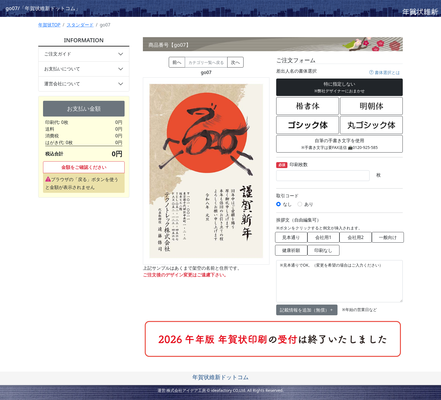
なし (287, 204)
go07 (43, 8)
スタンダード (80, 25)
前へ (176, 62)
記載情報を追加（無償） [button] (307, 310)
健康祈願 (291, 250)
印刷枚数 (292, 165)
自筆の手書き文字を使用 (339, 143)
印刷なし (323, 250)
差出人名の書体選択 (296, 71)
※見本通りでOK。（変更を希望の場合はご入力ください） (339, 281)
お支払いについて (62, 69)
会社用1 (323, 237)
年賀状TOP (49, 25)
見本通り (291, 237)
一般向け (388, 237)
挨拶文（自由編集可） (298, 220)
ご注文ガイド (57, 54)
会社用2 (356, 237)
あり (308, 204)
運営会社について (62, 84)
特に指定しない (339, 87)
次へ (235, 62)
